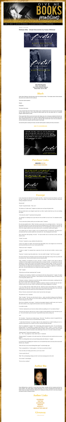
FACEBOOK (40, 399)
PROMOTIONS (49, 24)
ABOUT (11, 24)
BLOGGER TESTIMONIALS (37, 24)
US (42, 163)
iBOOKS (44, 165)
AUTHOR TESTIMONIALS (22, 24)
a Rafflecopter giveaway (40, 415)
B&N (35, 165)
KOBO (39, 165)
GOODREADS (40, 403)
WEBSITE (40, 404)
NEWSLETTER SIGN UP (40, 408)
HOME (6, 24)
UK (44, 163)
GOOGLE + (40, 406)
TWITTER (40, 401)
